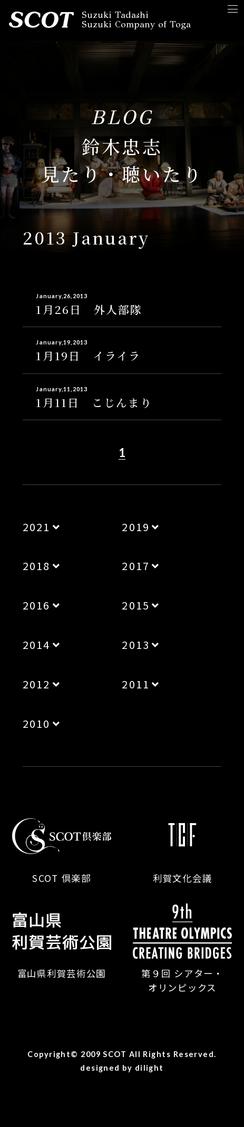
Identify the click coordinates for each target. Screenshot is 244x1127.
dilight (149, 1067)
